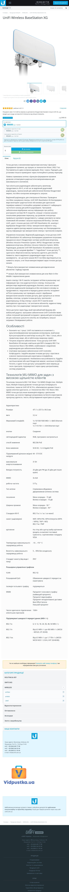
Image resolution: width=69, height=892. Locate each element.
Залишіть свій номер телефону (46, 631)
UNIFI (7, 669)
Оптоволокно (10, 679)
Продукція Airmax (34, 839)
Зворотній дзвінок (60, 3)
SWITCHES (8, 651)
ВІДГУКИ (35, 866)
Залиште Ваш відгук (52, 870)
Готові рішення (34, 851)
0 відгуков (63, 76)
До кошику (26, 117)
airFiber (7, 660)
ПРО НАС (27, 866)
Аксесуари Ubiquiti (35, 861)
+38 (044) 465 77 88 (42, 2)
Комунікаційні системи (34, 831)
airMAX (7, 665)
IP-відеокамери (34, 828)
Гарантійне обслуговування (34, 856)
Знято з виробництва (13, 689)
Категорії (5, 8)
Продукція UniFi (34, 836)
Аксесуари (9, 684)
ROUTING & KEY (10, 646)
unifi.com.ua (34, 880)
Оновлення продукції (34, 859)
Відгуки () (17, 126)
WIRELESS (8, 656)
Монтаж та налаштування (34, 833)
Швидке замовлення (26, 120)
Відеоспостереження (13, 674)
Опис (7, 126)
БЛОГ (43, 866)
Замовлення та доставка (34, 841)
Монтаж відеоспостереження (34, 853)
